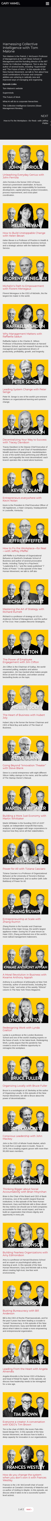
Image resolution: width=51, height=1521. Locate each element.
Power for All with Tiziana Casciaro (24, 868)
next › (29, 1509)
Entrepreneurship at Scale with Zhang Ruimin (22, 920)
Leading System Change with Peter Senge (24, 391)
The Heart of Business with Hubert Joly (24, 716)
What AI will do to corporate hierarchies (20, 101)
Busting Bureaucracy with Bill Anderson (21, 1312)
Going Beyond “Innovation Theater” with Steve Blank (24, 767)
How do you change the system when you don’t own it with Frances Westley (24, 1477)
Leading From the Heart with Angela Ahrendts (25, 1370)
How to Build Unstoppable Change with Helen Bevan (24, 234)
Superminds (8, 93)
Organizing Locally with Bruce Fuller (25, 1085)
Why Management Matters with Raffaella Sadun (22, 335)
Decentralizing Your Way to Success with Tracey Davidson (25, 441)
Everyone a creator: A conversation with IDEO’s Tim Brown (24, 1423)
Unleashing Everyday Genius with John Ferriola (23, 176)
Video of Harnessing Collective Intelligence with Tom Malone (25, 28)
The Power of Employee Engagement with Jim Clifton (21, 661)
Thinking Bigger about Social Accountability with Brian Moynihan (25, 1190)
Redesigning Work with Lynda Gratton (21, 1029)
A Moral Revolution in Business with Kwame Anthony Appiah (25, 976)
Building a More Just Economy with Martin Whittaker (24, 817)
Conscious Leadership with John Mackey (22, 1137)
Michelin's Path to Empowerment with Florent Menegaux (23, 287)
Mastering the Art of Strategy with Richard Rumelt (23, 610)
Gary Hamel (10, 3)
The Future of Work (11, 97)
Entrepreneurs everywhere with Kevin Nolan (22, 499)
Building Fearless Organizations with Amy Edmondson (25, 1254)
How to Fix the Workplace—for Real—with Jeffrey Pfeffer (24, 550)
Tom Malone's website (13, 88)
